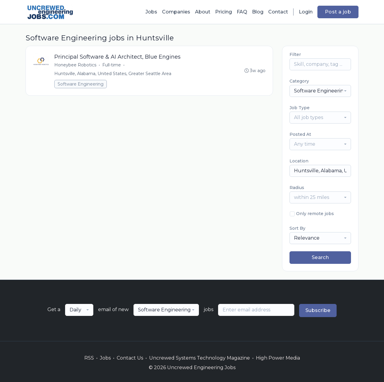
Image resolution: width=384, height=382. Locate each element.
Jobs (151, 12)
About (202, 12)
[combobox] (320, 91)
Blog (257, 12)
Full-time (112, 65)
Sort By (297, 228)
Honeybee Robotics (76, 65)
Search (320, 257)
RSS (89, 358)
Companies (176, 12)
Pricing (223, 12)
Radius (297, 187)
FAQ (242, 12)
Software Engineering (81, 84)
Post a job (338, 12)
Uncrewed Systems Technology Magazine (199, 358)
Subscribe (318, 310)
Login (306, 12)
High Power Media (278, 358)
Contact (278, 12)
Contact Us (130, 358)
